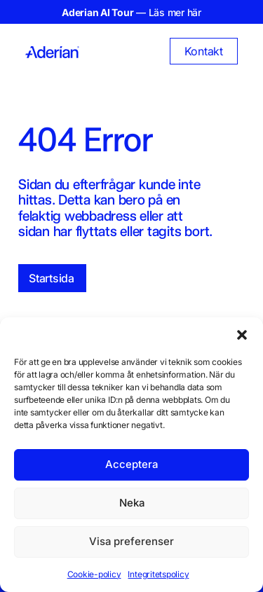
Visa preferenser (131, 541)
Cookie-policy (94, 574)
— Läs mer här (131, 12)
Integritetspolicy (158, 574)
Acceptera (131, 464)
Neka (131, 502)
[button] (242, 335)
